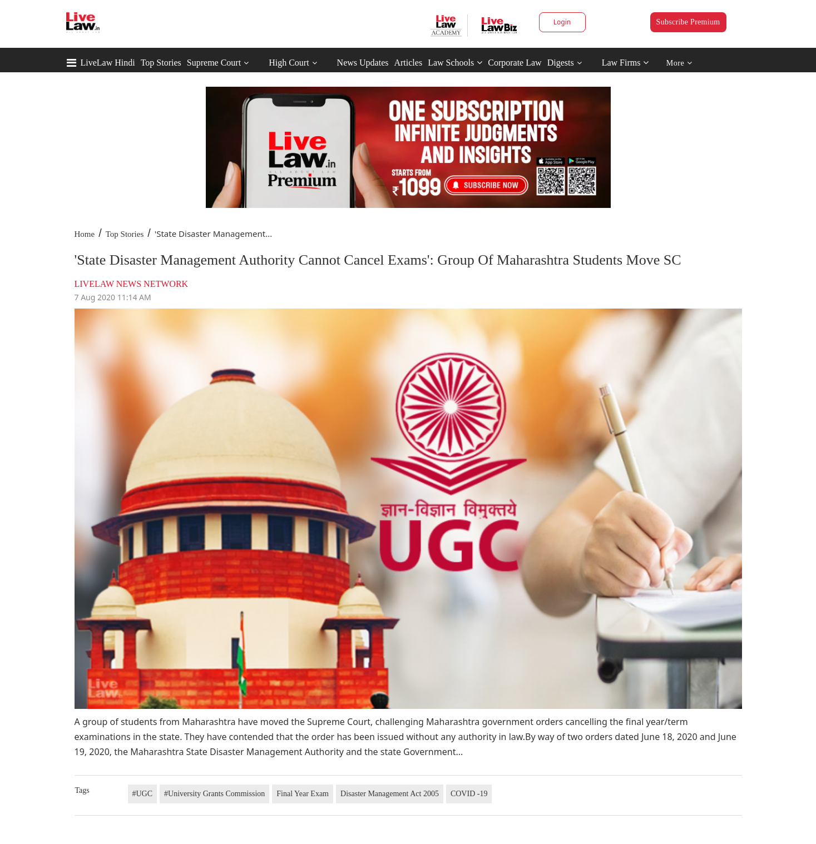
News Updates (363, 62)
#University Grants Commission (214, 794)
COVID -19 (469, 794)
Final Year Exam (302, 794)
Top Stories (161, 62)
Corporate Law (514, 62)
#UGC (142, 794)
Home (85, 234)
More (679, 63)
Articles (408, 62)
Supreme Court (214, 62)
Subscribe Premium (688, 22)
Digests (560, 62)
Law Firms (625, 62)
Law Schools (455, 62)
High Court (289, 62)
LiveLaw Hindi (108, 62)
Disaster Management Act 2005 (389, 794)
